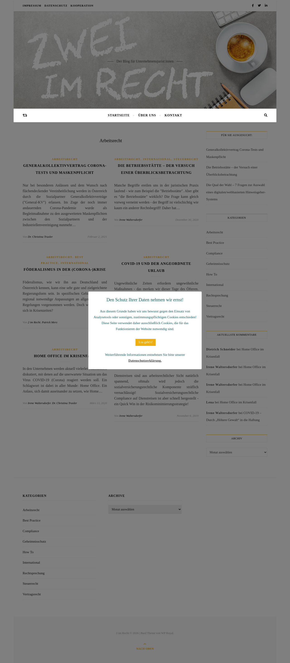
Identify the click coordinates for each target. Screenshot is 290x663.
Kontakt (173, 115)
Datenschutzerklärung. (145, 360)
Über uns (147, 115)
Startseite (119, 115)
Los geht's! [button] (145, 342)
